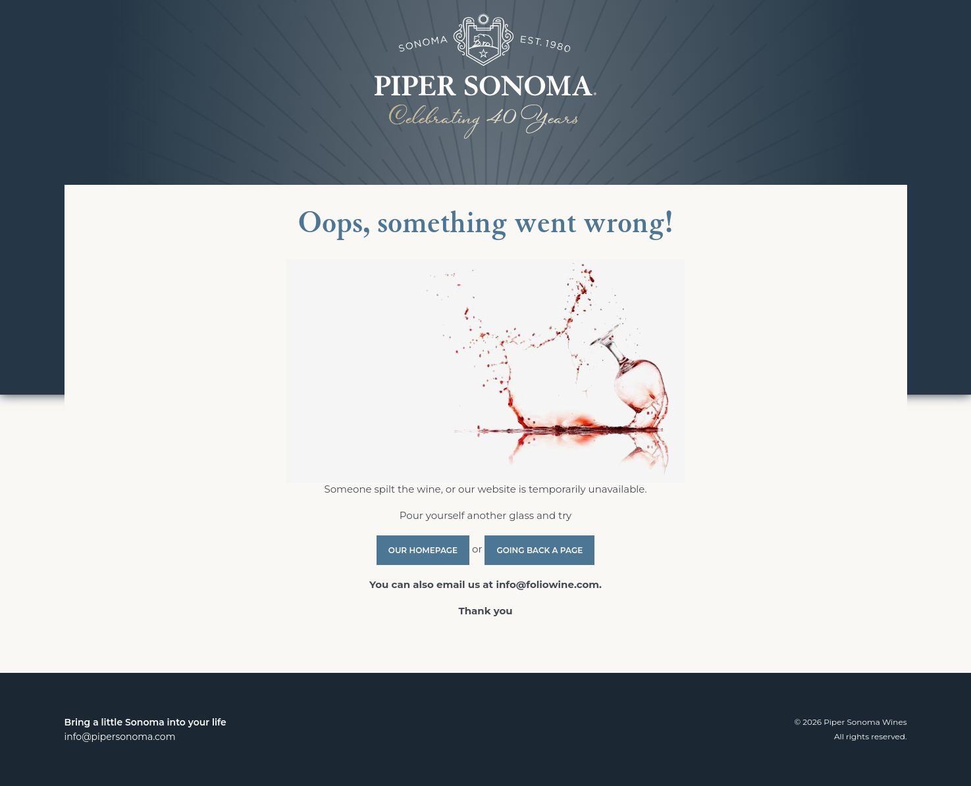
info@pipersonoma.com (120, 737)
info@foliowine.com (547, 584)
